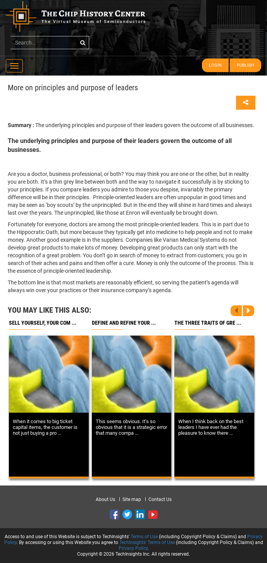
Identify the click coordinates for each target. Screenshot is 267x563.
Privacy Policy (133, 548)
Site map (131, 499)
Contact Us (160, 499)
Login (215, 65)
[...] (49, 42)
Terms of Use (144, 536)
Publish (245, 65)
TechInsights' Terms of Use (147, 542)
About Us (105, 499)
